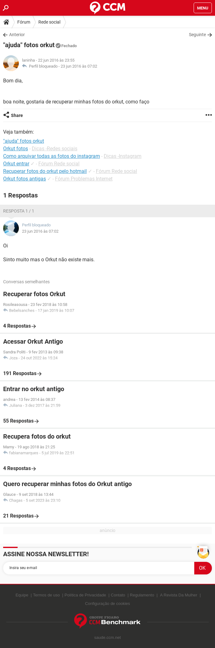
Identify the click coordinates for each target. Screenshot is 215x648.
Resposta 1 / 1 (18, 210)
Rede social (49, 22)
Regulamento (142, 595)
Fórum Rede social (59, 164)
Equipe (21, 595)
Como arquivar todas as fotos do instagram (51, 156)
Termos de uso (46, 595)
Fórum (23, 22)
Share (17, 115)
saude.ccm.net (107, 637)
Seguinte (197, 34)
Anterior (17, 34)
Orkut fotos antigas (24, 179)
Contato (118, 595)
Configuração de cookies (107, 603)
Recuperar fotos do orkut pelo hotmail (45, 171)
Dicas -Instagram (122, 156)
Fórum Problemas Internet (84, 179)
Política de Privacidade (85, 595)
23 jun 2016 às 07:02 (79, 66)
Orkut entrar (16, 164)
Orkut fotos (15, 149)
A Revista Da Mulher (178, 595)
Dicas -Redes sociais (54, 149)
